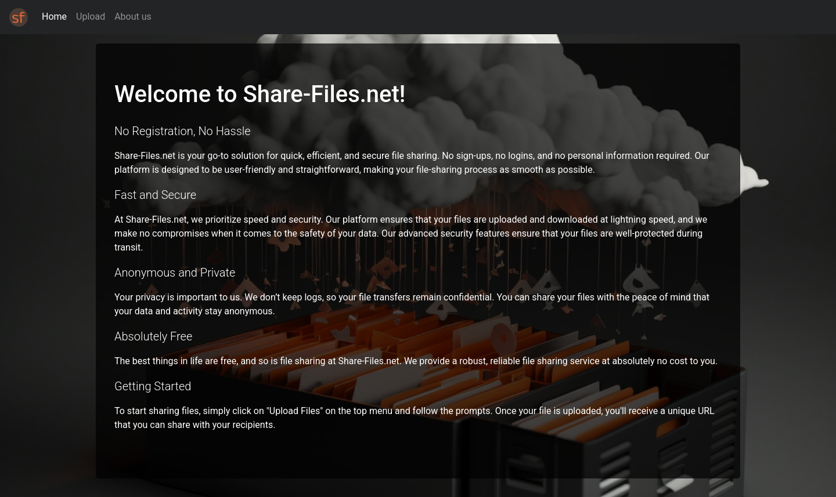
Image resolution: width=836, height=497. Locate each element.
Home (54, 16)
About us (133, 16)
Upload (90, 16)
